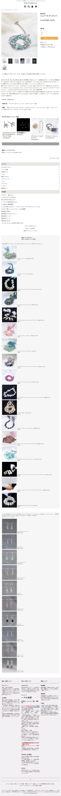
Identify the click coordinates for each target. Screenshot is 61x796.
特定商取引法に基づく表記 (46, 44)
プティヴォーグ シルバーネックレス (37, 137)
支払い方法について (16, 783)
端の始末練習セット (22, 132)
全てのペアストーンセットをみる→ (8, 516)
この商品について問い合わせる (47, 46)
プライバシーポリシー (24, 785)
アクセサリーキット (9, 9)
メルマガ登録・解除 (37, 785)
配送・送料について (27, 783)
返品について (43, 42)
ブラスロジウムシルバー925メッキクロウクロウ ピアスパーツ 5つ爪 (9, 134)
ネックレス (16, 9)
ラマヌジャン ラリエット (51, 136)
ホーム (3, 9)
